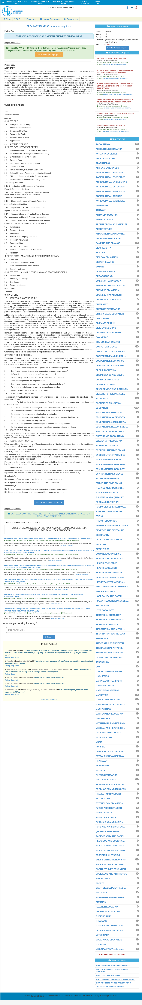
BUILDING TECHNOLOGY (108, 281)
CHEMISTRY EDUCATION (108, 309)
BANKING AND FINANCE (108, 243)
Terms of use (112, 996)
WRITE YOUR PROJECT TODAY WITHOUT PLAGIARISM (112, 971)
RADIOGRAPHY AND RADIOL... (111, 836)
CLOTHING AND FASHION (108, 332)
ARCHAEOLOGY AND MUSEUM (111, 224)
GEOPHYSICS (102, 549)
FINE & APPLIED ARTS (107, 492)
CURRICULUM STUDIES (107, 380)
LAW (98, 667)
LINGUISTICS (102, 676)
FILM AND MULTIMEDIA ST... (110, 488)
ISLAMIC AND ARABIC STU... (110, 657)
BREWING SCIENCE (105, 271)
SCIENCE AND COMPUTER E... (111, 845)
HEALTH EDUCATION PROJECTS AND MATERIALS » (117, 108)
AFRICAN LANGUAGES (107, 168)
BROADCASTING (104, 276)
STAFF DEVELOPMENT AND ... (111, 888)
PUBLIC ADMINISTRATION (109, 808)
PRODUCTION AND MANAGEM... (112, 789)
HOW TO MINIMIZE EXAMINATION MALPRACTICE (115, 979)
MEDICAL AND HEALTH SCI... (110, 728)
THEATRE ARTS (103, 916)
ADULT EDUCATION (105, 158)
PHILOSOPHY (102, 765)
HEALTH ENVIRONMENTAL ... (110, 572)
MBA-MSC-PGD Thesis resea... (111, 949)
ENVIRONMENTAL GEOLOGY (110, 469)
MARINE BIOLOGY (105, 685)
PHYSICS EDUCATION (107, 775)
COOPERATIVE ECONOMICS (110, 361)
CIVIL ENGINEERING (106, 328)
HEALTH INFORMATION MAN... (111, 577)
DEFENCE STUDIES (105, 384)
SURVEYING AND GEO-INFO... (110, 897)
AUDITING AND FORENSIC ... (110, 238)
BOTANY (100, 267)
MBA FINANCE (103, 718)
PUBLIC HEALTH (104, 813)
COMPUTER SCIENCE (106, 347)
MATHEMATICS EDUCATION (109, 714)
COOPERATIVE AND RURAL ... (111, 356)
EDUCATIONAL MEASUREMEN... (112, 427)
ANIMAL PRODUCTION (107, 215)
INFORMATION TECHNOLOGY (110, 634)
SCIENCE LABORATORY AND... (111, 850)
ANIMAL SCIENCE (105, 220)
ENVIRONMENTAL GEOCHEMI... (111, 464)
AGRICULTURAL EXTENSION (110, 187)
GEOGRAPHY (102, 535)
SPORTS (100, 883)
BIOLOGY (100, 253)
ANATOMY (101, 210)
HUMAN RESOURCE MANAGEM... (112, 601)
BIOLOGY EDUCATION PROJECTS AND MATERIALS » (118, 94)
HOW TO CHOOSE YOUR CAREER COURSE (113, 966)
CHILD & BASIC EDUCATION (110, 314)
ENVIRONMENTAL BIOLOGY (110, 460)
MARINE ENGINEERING (107, 690)
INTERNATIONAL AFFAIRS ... (110, 648)
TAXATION (101, 902)
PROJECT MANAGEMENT (108, 794)
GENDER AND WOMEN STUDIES (112, 525)
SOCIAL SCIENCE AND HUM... (110, 864)
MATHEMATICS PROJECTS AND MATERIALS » (116, 131)
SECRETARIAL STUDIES (108, 855)
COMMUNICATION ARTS (108, 342)
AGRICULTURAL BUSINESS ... (110, 172)
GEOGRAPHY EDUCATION (109, 540)
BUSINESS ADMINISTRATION (110, 285)
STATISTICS (101, 893)
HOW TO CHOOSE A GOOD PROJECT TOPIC (113, 983)
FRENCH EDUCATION (106, 521)
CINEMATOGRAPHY (105, 323)
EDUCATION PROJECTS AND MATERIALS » (115, 78)
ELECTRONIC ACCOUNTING (110, 436)
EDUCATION (102, 408)
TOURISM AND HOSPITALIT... (110, 926)
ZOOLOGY (101, 944)
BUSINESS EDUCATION (107, 290)
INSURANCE (102, 638)
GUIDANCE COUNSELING (108, 554)
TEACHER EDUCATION (107, 907)
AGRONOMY (102, 205)
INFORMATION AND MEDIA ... (110, 629)
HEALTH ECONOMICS (106, 563)
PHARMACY (102, 761)
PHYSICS (100, 770)
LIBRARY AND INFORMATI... (109, 671)
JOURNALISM (102, 662)
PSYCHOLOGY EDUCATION (109, 803)
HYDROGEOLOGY (105, 610)
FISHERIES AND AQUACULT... (110, 497)
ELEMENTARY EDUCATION (109, 441)
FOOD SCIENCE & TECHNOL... (111, 507)
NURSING (100, 747)
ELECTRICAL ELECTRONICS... (111, 431)
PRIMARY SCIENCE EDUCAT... (111, 784)
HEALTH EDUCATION (106, 568)
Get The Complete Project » (49, 502)
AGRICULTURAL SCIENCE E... (110, 201)
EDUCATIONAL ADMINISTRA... (111, 422)
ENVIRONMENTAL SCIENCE (109, 474)
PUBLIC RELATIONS (106, 817)
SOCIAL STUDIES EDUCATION (111, 869)
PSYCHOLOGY (103, 798)
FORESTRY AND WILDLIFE (109, 511)
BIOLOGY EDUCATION (107, 257)
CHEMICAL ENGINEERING (109, 300)
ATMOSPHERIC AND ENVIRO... (111, 234)
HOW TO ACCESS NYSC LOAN (108, 975)
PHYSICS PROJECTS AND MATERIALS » (114, 64)
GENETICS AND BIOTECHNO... (111, 530)
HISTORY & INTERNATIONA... (110, 582)
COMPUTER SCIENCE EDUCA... (111, 351)
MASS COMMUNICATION (108, 700)
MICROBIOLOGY (104, 737)
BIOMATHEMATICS (105, 262)
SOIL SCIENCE (103, 878)
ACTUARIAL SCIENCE (107, 154)
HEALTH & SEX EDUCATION (109, 558)
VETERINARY (102, 935)
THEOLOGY (101, 921)
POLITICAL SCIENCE (106, 780)
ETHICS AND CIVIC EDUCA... (110, 483)
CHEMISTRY (102, 304)
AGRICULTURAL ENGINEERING (111, 182)
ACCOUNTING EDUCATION (109, 149)
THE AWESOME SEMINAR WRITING (110, 987)
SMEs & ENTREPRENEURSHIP (111, 860)
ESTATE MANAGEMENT (107, 478)
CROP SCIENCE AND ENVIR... (110, 375)
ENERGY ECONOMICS (107, 445)
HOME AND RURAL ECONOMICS (112, 587)
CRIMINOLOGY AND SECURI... (111, 365)
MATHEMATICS (103, 709)
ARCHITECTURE (104, 229)
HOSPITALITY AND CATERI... (110, 596)
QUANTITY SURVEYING (107, 831)
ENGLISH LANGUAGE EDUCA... (111, 450)
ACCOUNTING (103, 144)
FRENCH (100, 516)
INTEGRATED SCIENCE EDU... (111, 643)
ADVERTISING (103, 163)
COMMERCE (102, 337)
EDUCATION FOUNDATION (109, 412)
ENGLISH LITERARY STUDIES (110, 455)
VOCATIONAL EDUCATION (109, 940)
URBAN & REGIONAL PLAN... (110, 930)
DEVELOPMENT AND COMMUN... (112, 389)
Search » (49, 637)
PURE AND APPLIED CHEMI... (110, 827)
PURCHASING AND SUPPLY (109, 822)
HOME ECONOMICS (105, 591)
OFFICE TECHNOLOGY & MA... (111, 751)
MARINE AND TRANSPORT (109, 681)
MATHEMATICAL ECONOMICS (110, 704)
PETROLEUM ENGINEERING (110, 756)
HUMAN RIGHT (103, 605)
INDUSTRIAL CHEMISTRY (108, 615)
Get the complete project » (49, 54)
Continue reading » (66, 545)
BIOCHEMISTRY (103, 248)
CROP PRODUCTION (106, 370)
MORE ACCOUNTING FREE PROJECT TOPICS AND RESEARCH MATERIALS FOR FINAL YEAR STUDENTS (50, 515)
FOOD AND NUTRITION (107, 502)
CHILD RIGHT (102, 318)
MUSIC (99, 742)
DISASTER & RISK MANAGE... (110, 394)
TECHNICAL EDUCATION (108, 911)
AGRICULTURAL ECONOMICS (110, 177)
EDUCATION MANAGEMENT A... (111, 417)
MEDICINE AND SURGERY (109, 733)
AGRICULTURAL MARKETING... (111, 191)
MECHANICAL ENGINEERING (110, 723)
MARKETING (102, 695)
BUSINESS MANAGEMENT (109, 295)
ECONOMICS (102, 398)
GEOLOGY (101, 544)
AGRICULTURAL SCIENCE (109, 196)
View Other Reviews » (49, 699)
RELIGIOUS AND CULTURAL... (111, 841)
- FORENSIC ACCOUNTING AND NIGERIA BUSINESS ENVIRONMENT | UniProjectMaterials (69, 996)
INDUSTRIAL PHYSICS (107, 624)
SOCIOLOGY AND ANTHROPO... (111, 874)
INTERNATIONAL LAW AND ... (110, 652)
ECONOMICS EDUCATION (108, 403)
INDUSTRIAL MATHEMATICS (110, 620)
